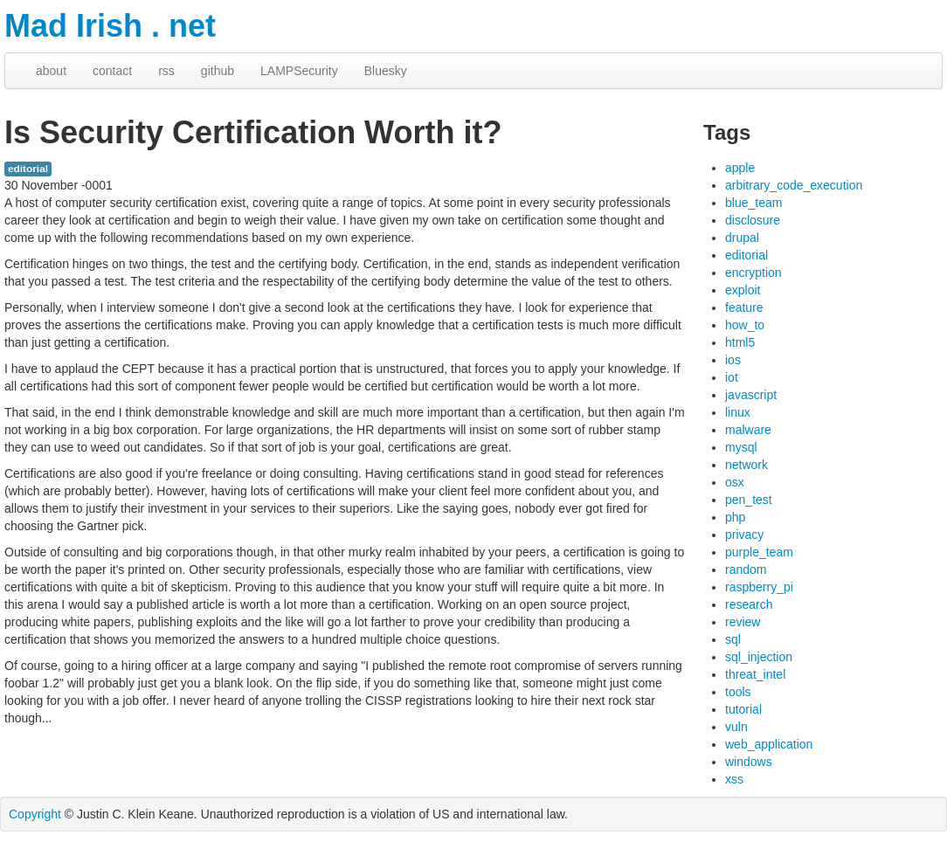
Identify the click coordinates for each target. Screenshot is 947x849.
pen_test (748, 500)
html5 (740, 342)
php (735, 517)
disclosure (752, 220)
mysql (741, 447)
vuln (736, 727)
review (742, 622)
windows (748, 762)
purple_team (759, 552)
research (748, 604)
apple (740, 168)
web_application (768, 744)
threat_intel (755, 674)
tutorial (743, 709)
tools (738, 692)
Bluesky (385, 71)
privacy (744, 535)
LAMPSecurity (299, 71)
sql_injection (758, 657)
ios (733, 360)
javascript (751, 395)
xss (734, 779)
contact (112, 71)
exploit (742, 290)
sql (733, 639)
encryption (753, 273)
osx (734, 482)
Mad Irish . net (110, 26)
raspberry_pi (759, 587)
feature (744, 307)
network (746, 465)
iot (731, 377)
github (217, 71)
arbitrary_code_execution (793, 185)
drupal (742, 238)
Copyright (35, 814)
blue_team (753, 203)
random (745, 569)
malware (748, 430)
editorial (28, 168)
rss (166, 71)
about (51, 71)
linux (737, 412)
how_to (744, 325)
